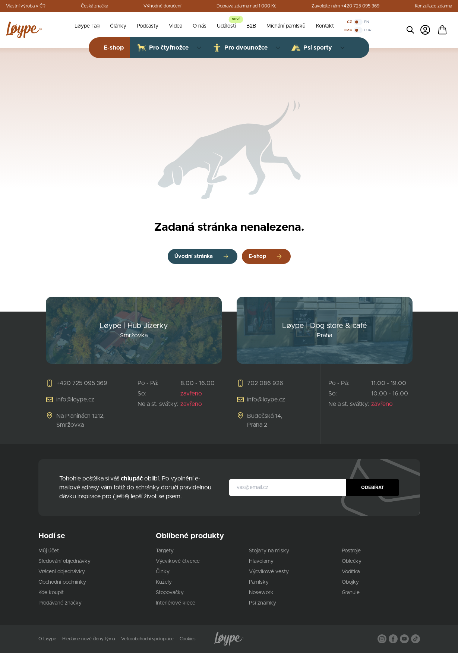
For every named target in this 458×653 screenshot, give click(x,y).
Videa (175, 26)
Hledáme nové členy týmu (88, 639)
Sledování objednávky (64, 561)
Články (118, 26)
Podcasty (147, 26)
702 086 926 (265, 383)
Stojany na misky (269, 550)
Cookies (188, 639)
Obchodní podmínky (62, 582)
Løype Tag (87, 26)
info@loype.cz (75, 400)
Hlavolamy (261, 561)
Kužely (164, 582)
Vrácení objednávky (61, 571)
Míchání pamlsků (286, 26)
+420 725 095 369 (81, 383)
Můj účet (48, 550)
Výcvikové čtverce (178, 561)
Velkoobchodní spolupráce (147, 639)
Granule (351, 592)
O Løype (47, 639)
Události (226, 26)
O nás (199, 26)
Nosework (261, 592)
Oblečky (351, 561)
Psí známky (262, 603)
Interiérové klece (175, 603)
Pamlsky (259, 582)
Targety (165, 550)
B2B (251, 26)
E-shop (257, 256)
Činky (163, 571)
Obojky (350, 582)
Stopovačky (170, 592)
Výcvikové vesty (269, 571)
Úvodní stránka (193, 256)
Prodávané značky (60, 603)
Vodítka (351, 571)
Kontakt (325, 26)
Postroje (351, 550)
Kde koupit (51, 592)
